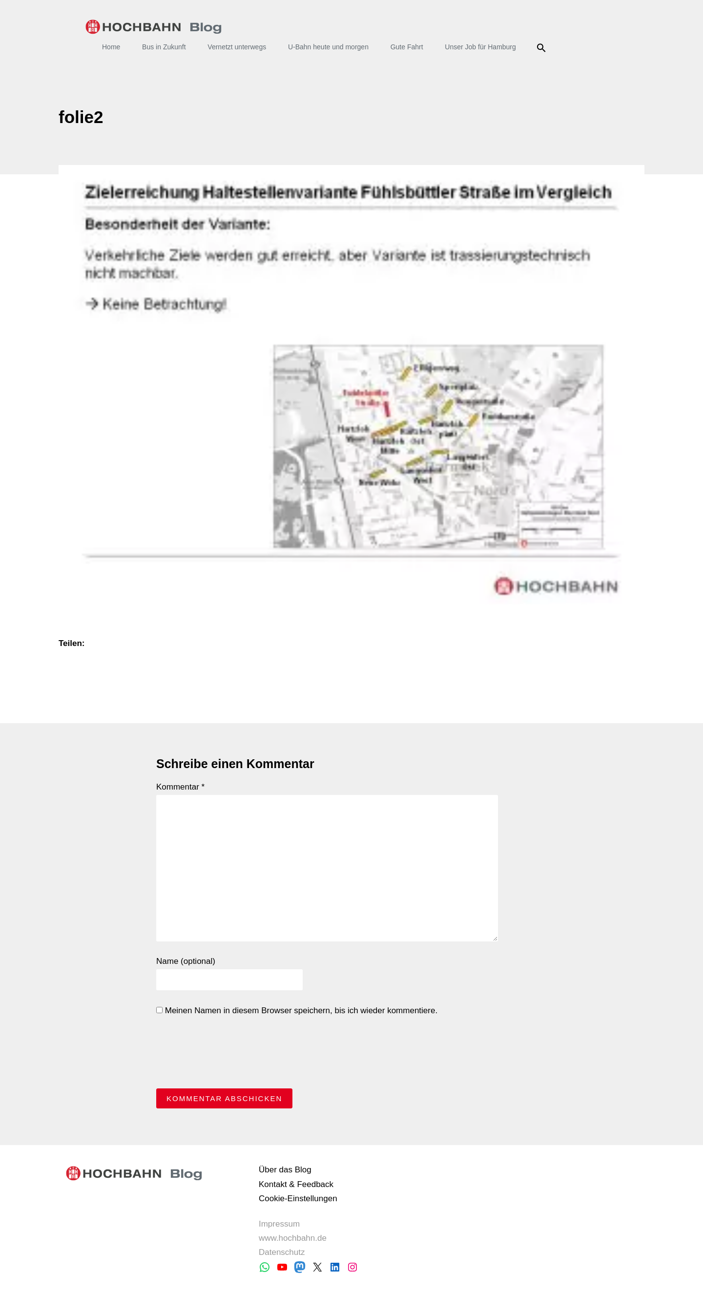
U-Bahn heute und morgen (328, 47)
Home (111, 47)
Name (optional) (185, 961)
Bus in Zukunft (164, 47)
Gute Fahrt (407, 47)
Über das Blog (285, 1169)
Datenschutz (282, 1252)
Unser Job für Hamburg (480, 47)
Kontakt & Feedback (296, 1184)
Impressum (279, 1224)
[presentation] (230, 1055)
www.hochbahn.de (293, 1238)
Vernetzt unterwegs (236, 47)
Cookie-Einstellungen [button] (298, 1198)
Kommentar (180, 787)
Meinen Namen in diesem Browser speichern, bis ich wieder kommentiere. (296, 1010)
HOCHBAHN (153, 27)
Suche (543, 48)
